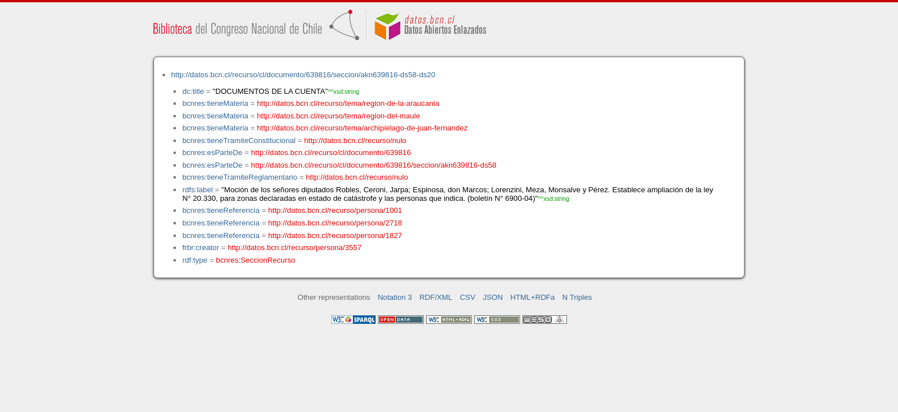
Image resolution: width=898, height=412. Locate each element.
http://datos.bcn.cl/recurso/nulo (355, 140)
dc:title (193, 91)
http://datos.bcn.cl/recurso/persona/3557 (294, 247)
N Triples (577, 297)
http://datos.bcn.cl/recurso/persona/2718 (335, 223)
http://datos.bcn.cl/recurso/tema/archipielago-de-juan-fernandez (362, 128)
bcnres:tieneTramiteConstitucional (239, 140)
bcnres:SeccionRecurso (255, 260)
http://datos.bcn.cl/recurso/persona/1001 (335, 210)
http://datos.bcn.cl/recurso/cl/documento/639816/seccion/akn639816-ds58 (374, 165)
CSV (467, 297)
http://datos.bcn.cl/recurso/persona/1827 (335, 235)
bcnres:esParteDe (212, 152)
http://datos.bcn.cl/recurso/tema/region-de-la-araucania (348, 103)
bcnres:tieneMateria (215, 103)
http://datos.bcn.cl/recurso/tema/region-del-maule (338, 116)
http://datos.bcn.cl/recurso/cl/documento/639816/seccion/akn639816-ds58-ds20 (303, 74)
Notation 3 (394, 297)
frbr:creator (200, 247)
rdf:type (194, 260)
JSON (493, 297)
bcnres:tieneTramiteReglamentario (239, 177)
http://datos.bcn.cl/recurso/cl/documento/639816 (331, 152)
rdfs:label (197, 189)
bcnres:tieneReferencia (220, 210)
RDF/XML (435, 297)
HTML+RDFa (532, 297)
